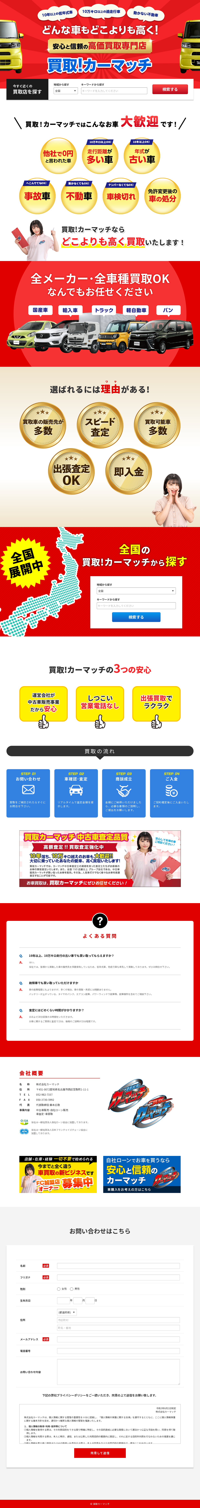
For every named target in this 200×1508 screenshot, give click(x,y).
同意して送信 (100, 1453)
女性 (62, 1289)
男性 (75, 1289)
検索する (170, 89)
